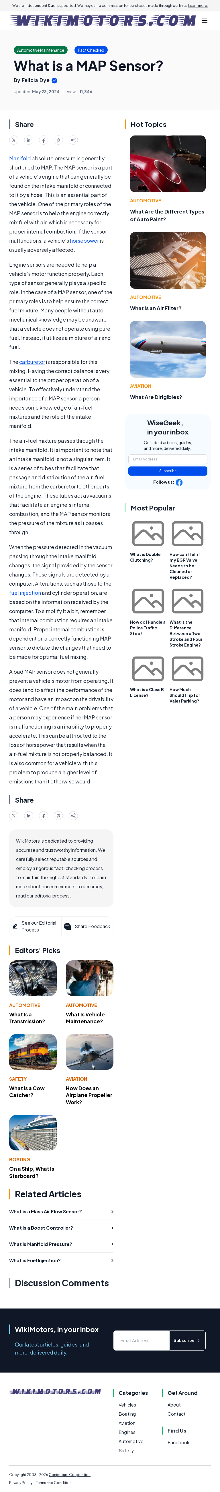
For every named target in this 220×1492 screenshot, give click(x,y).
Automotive (24, 1005)
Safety (18, 1079)
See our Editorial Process (34, 926)
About (174, 1405)
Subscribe (168, 471)
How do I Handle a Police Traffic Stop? (148, 627)
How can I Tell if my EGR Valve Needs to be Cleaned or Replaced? (185, 566)
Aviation (76, 1079)
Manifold (20, 158)
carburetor (32, 361)
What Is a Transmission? (27, 1018)
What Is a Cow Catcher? (27, 1091)
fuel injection (25, 592)
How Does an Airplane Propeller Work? (89, 1095)
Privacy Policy (20, 1483)
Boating (19, 1159)
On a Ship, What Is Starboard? (31, 1172)
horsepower (84, 240)
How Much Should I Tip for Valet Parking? (185, 695)
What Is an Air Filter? (156, 308)
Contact (177, 1414)
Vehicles (127, 1405)
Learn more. (198, 5)
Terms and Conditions (55, 1483)
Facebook (178, 1442)
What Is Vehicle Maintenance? (85, 1018)
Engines (127, 1432)
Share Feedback (86, 926)
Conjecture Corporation (70, 1475)
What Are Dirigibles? (156, 397)
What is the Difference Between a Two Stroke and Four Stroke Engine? (186, 633)
